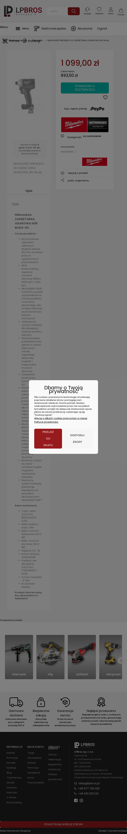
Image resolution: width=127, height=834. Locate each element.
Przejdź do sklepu (48, 438)
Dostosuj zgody (77, 438)
